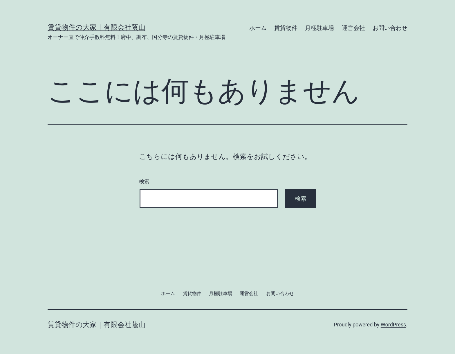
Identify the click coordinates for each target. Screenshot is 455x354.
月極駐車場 (319, 27)
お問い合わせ (390, 27)
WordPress (393, 324)
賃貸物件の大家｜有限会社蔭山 (96, 27)
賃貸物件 (285, 27)
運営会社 (353, 27)
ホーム (258, 27)
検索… (147, 181)
